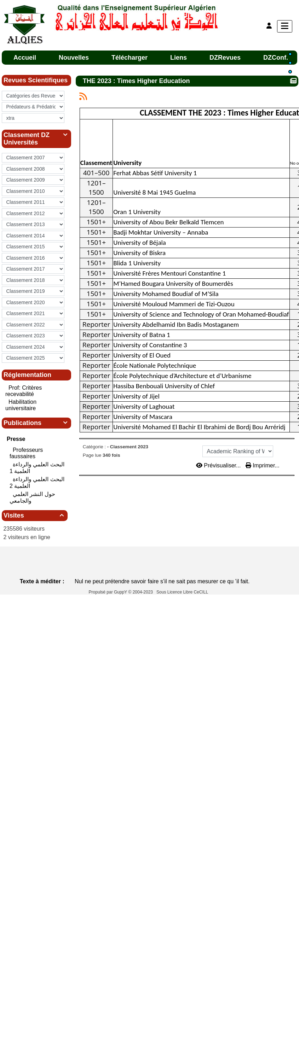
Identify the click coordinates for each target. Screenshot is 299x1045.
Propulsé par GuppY (108, 592)
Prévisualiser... (219, 465)
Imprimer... (263, 465)
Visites (35, 515)
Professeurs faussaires (26, 453)
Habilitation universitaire (20, 405)
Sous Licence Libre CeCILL (182, 592)
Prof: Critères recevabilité (23, 391)
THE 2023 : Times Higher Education (137, 80)
